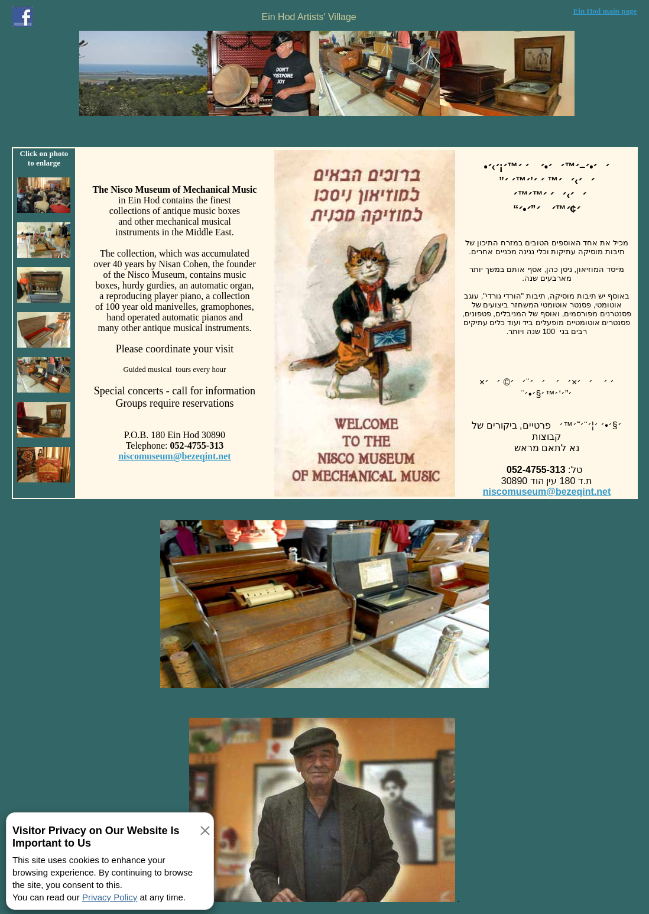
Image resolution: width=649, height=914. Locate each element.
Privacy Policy (109, 897)
